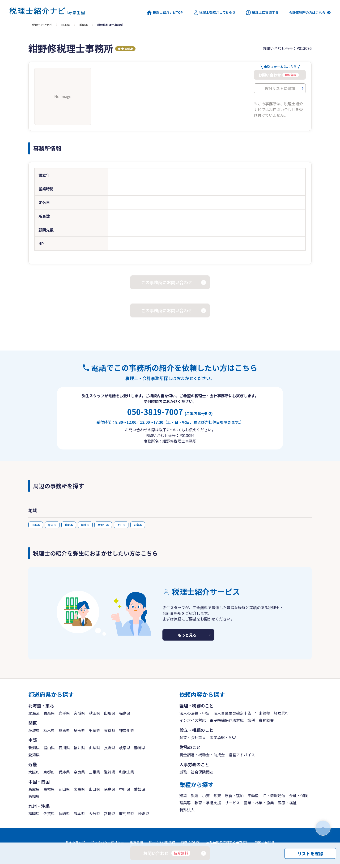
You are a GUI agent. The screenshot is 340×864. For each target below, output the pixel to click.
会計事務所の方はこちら (307, 12)
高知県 (34, 796)
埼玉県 (79, 730)
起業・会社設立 (192, 737)
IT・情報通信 (274, 795)
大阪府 (34, 772)
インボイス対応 (192, 720)
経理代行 (281, 713)
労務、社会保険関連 (196, 772)
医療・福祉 (287, 802)
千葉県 (94, 730)
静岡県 (139, 747)
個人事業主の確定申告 (232, 713)
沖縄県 (143, 813)
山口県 (94, 789)
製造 (194, 795)
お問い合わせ (265, 842)
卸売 (217, 795)
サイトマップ (75, 842)
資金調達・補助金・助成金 (202, 754)
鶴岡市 (83, 25)
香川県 (124, 789)
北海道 (34, 713)
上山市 (121, 525)
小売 (206, 795)
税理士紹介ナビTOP (165, 12)
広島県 (79, 789)
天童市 (137, 525)
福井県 (79, 747)
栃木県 (49, 730)
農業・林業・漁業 (259, 802)
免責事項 (136, 842)
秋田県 (94, 713)
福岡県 (34, 813)
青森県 (49, 713)
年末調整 (262, 713)
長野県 (109, 747)
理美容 (185, 802)
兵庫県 (64, 772)
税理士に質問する (262, 12)
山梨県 (94, 747)
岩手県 (64, 713)
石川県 (64, 747)
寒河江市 (103, 525)
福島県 (124, 713)
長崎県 (64, 813)
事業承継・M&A (223, 737)
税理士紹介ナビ (42, 25)
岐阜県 (124, 747)
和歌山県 (126, 772)
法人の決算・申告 (194, 713)
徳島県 (109, 789)
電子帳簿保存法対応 (227, 720)
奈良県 (79, 772)
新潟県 (34, 747)
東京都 (109, 730)
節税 (251, 720)
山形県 (65, 25)
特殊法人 (187, 810)
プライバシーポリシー (107, 842)
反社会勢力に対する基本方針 (227, 842)
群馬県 (64, 730)
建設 (183, 795)
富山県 (49, 747)
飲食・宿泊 (234, 795)
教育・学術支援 (208, 802)
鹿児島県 (126, 813)
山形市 (35, 525)
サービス (232, 802)
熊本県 (79, 813)
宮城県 (79, 713)
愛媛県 (139, 789)
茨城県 (34, 730)
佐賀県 (49, 813)
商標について (190, 842)
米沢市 (52, 525)
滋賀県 (109, 772)
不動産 (253, 795)
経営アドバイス (242, 754)
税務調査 (266, 720)
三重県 (94, 772)
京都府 (49, 772)
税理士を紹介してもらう (214, 12)
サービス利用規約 (162, 842)
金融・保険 (298, 795)
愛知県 (34, 754)
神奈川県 (126, 730)
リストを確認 (310, 853)
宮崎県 (109, 813)
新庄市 (85, 525)
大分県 (94, 813)
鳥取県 (34, 789)
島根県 (49, 789)
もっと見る (187, 635)
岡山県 (64, 789)
